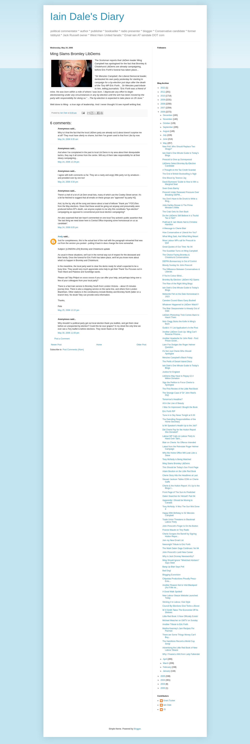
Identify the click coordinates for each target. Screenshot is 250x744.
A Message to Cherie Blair (174, 228)
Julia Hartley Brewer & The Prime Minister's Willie (177, 206)
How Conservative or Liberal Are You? (179, 232)
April (165, 659)
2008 (163, 104)
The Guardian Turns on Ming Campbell (180, 251)
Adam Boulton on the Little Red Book (179, 471)
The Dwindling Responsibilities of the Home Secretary (179, 420)
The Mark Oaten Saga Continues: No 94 (180, 548)
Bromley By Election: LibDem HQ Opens (180, 280)
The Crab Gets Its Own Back (175, 212)
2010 (163, 96)
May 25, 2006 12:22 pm (68, 310)
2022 (163, 88)
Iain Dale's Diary (87, 16)
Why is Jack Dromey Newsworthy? (178, 556)
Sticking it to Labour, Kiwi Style (176, 602)
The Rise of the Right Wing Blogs (177, 283)
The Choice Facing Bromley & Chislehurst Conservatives (175, 256)
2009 (163, 100)
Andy (60, 236)
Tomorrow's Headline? (172, 399)
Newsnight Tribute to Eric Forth (176, 544)
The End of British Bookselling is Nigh (179, 174)
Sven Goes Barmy (170, 188)
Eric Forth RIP (168, 411)
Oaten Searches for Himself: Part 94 (178, 496)
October (167, 123)
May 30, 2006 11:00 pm (68, 333)
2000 (163, 688)
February (167, 667)
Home (99, 344)
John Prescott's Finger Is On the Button (180, 526)
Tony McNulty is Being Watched (176, 459)
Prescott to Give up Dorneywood (177, 159)
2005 (163, 676)
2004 (163, 680)
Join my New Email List (172, 540)
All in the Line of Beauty (173, 403)
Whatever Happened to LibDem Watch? (180, 304)
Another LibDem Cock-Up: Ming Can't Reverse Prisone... (179, 333)
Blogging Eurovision (171, 575)
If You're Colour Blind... (172, 276)
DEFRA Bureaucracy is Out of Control (179, 261)
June (165, 139)
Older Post (141, 344)
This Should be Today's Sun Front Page (180, 467)
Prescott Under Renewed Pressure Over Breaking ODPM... (180, 193)
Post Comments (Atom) (73, 349)
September (168, 127)
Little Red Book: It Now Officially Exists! (180, 616)
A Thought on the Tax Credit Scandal (179, 170)
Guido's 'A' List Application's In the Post (180, 328)
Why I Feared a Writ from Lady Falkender (181, 654)
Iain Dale (167, 705)
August (166, 131)
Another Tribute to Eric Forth (175, 624)
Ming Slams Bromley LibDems (176, 463)
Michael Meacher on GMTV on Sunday (180, 620)
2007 (163, 108)
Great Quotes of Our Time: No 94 (177, 247)
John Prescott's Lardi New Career (177, 552)
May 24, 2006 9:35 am (68, 139)
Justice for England (171, 372)
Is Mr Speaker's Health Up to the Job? (179, 425)
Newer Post (56, 344)
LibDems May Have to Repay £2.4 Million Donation (177, 377)
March (166, 663)
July (165, 135)
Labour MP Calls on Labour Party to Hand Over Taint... (178, 437)
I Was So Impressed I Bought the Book (179, 407)
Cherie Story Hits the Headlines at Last (180, 475)
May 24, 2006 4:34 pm (68, 182)
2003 (163, 684)
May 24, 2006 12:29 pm (68, 162)
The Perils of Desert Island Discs (177, 361)
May (165, 143)
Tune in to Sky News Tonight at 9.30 (178, 415)
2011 (163, 92)
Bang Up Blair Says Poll (173, 567)
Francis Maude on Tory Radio (175, 530)
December (168, 115)
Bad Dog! (166, 570)
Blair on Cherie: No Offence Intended (179, 442)
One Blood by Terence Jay (174, 178)
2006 (163, 112)
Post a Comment (62, 338)
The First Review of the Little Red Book (180, 389)
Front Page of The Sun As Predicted (178, 492)
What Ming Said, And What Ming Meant (180, 236)
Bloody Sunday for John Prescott (177, 265)
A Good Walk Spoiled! (172, 591)
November (168, 119)
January (167, 671)
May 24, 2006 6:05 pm (68, 227)
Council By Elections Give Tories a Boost (180, 606)
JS (164, 709)
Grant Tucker (169, 700)
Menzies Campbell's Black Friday (177, 357)
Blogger (137, 729)
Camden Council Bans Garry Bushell (179, 300)
